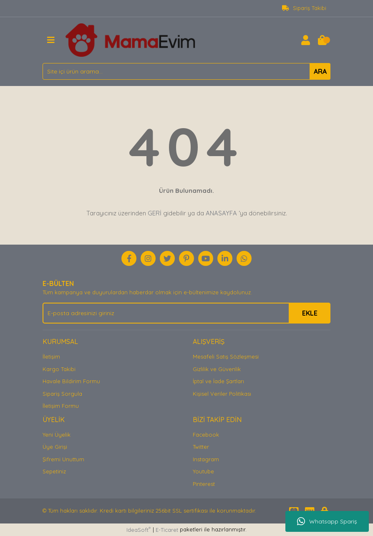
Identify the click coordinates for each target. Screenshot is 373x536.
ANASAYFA (221, 213)
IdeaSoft (138, 529)
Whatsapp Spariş (327, 521)
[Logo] (131, 39)
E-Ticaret (167, 529)
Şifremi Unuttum (63, 459)
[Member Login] (305, 40)
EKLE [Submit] (310, 313)
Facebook (206, 434)
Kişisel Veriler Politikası (222, 393)
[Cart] (322, 40)
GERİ (154, 213)
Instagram (206, 459)
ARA (320, 71)
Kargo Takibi (59, 369)
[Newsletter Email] (186, 313)
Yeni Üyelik (57, 434)
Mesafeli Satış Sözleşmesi (226, 356)
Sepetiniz (54, 471)
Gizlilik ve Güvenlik (217, 369)
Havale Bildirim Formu (71, 381)
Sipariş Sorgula (62, 393)
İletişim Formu (61, 405)
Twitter (201, 446)
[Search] (186, 71)
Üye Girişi (55, 446)
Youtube (203, 471)
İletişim (51, 356)
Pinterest (204, 483)
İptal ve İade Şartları (218, 381)
